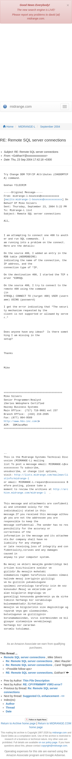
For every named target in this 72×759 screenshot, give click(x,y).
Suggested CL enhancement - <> (44, 696)
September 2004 (50, 126)
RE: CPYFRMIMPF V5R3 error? (42, 684)
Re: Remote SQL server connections (29, 661)
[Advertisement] (36, 63)
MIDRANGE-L (26, 126)
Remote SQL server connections (24, 657)
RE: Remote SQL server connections (29, 672)
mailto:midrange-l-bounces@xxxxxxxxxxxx (33, 199)
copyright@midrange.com (54, 745)
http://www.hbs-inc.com (20, 421)
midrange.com (59, 732)
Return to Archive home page (18, 723)
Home (8, 126)
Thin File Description (36, 680)
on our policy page (48, 742)
